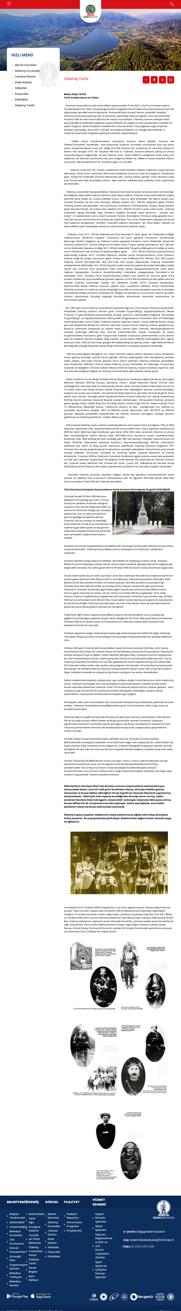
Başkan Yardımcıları (16, 1216)
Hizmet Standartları (16, 1246)
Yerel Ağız (32, 1220)
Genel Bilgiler (33, 1266)
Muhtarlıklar (35, 1214)
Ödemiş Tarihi (22, 105)
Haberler (19, 88)
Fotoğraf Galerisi (34, 1227)
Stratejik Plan (15, 1254)
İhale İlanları (21, 82)
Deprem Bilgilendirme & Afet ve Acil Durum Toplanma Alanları (101, 1245)
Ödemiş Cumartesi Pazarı (35, 1248)
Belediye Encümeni (16, 1231)
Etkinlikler (19, 99)
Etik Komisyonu (16, 1239)
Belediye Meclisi (15, 1277)
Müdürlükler (16, 1222)
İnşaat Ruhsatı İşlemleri (100, 1218)
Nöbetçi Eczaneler (25, 71)
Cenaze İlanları (23, 76)
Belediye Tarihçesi (16, 1269)
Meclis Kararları (24, 65)
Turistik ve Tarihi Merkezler (35, 1237)
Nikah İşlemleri (100, 1227)
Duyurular (19, 94)
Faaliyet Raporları (73, 1216)
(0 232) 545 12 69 (138, 1247)
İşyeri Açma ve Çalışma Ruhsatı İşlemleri (101, 1267)
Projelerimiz (74, 1229)
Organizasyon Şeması (16, 1262)
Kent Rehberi (34, 1273)
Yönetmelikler (16, 1225)
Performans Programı (74, 1223)
